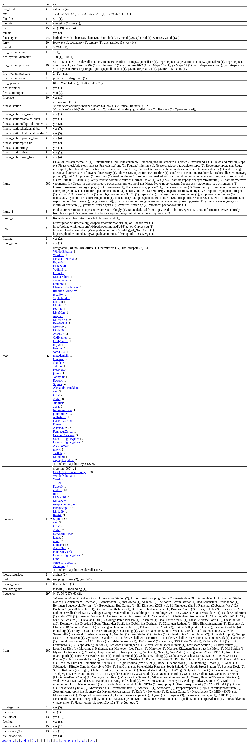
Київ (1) (141, 691)
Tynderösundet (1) (122, 673)
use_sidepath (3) (132, 248)
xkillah (57, 453)
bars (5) (80, 37)
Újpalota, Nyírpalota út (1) (120, 684)
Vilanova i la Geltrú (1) (135, 677)
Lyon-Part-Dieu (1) (65, 648)
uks (55, 391)
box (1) (111, 106)
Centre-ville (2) (161, 616)
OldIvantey (60, 337)
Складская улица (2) (125, 698)
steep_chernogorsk (65, 504)
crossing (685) (62, 468)
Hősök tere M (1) (149, 641)
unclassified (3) (114, 42)
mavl (56, 541)
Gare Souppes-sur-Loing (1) (119, 630)
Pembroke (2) (109, 659)
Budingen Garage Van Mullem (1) (112, 612)
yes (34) (70, 28)
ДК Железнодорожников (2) (221, 688)
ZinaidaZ (59, 566)
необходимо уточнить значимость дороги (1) (83, 197)
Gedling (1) (121, 634)
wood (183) (172, 37)
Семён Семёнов (63, 435)
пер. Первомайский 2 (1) (113, 61)
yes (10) (58, 97)
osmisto (58, 326)
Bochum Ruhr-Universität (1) (150, 609)
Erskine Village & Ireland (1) (193, 627)
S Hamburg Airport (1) (205, 663)
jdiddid (57, 490)
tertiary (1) (95, 42)
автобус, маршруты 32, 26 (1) (119, 194)
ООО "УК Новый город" (69, 472)
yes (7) (57, 128)
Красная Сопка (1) (178, 691)
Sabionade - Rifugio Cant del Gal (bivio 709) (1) (84, 666)
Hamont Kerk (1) (218, 637)
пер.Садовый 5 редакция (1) (178, 61)
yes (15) (58, 726)
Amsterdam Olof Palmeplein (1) (195, 598)
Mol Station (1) (235, 648)
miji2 (56, 344)
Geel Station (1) (140, 634)
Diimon (58, 283)
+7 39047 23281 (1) (93, 14)
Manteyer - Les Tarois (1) (130, 648)
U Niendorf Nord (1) (169, 673)
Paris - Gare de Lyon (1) (83, 659)
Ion (55, 493)
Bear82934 (60, 323)
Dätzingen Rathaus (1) (177, 623)
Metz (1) (217, 648)
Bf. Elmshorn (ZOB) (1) (152, 605)
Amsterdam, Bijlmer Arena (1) (120, 602)
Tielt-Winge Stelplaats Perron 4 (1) (190, 670)
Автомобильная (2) (123, 688)
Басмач (58, 380)
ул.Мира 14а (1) (159, 65)
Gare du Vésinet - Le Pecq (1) (93, 634)
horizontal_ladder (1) (120, 109)
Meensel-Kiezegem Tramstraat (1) (189, 648)
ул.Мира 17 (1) (182, 65)
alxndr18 (58, 362)
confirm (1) (177, 172)
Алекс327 (59, 428)
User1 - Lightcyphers (66, 438)
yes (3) (57, 152)
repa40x (58, 294)
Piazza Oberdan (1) (132, 659)
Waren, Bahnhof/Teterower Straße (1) (215, 677)
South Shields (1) (177, 666)
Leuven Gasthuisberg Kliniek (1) (164, 645)
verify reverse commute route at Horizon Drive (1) (123, 180)
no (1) (57, 712)
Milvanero (59, 501)
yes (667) (86, 579)
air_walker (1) (62, 102)
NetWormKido (62, 410)
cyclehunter (60, 280)
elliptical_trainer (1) (130, 106)
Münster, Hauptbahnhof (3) (102, 652)
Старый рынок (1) (189, 698)
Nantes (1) (149, 652)
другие (7, 740)
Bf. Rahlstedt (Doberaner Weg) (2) (216, 605)
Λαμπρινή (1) (166, 684)
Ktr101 (57, 301)
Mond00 (58, 456)
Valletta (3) (206, 673)
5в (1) (66, 61)
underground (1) (76, 78)
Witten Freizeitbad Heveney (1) (162, 680)
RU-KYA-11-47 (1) (65, 83)
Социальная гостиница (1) (158, 698)
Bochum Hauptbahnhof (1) (113, 609)
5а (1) (57, 61)
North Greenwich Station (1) (93, 655)
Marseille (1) (157, 648)
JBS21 (57, 483)
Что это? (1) (66, 194)
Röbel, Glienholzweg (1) (174, 663)
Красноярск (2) (202, 691)
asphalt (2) (60, 574)
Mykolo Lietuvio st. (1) (68, 652)
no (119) (58, 28)
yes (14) (130, 42)
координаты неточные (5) (218, 194)
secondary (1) (78, 42)
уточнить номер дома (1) (99, 205)
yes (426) (163, 180)
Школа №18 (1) (63, 584)
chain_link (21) (109, 37)
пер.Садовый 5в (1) (211, 61)
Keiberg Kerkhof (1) (216, 641)
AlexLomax (60, 446)
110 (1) (68, 57)
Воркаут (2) (166, 109)
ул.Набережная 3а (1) (207, 65)
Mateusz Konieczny (66, 287)
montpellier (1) (62, 684)
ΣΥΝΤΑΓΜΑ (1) (220, 684)
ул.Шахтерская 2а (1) (142, 68)
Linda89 (58, 330)
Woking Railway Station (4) (201, 680)
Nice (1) (163, 652)
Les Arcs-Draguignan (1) (126, 645)
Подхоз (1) (158, 695)
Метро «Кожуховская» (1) (96, 695)
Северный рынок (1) (96, 698)
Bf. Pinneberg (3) (181, 605)
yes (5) (57, 133)
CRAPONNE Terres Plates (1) (201, 612)
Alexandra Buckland (66, 387)
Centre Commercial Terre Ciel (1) (128, 616)
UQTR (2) (190, 673)
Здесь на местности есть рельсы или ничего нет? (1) (108, 183)
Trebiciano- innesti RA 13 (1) (90, 673)
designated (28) (63, 248)
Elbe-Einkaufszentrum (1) (209, 623)
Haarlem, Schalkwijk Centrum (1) (140, 637)
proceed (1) (87, 176)
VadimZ (58, 269)
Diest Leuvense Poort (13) (205, 620)
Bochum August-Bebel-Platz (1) (73, 609)
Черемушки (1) (85, 702)
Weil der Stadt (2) (64, 680)
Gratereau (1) (75, 637)
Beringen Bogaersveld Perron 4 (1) (75, 605)
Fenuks (57, 348)
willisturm (59, 417)
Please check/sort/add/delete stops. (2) (180, 165)
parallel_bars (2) (145, 109)
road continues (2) (124, 176)
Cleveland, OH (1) (93, 620)
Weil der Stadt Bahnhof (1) (94, 680)
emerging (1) (61, 23)
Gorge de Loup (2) (222, 634)
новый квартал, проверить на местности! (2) (145, 197)
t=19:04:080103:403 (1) (73, 180)
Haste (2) (103, 641)
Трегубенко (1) (213, 698)
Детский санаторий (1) (68, 691)
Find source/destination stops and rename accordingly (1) (89, 209)
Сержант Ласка (63, 258)
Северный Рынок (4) (67, 698)
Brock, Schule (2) (207, 609)
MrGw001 (59, 497)
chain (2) (92, 37)
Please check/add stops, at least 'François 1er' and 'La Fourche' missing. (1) (106, 165)
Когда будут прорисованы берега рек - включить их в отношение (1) (191, 183)
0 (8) (56, 593)
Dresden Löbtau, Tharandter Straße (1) (105, 623)
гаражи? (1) (148, 194)
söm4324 (59, 352)
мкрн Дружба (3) (108, 702)
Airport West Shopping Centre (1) (152, 598)
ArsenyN (59, 334)
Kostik (57, 515)
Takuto (57, 366)
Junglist (58, 403)
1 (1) (56, 52)
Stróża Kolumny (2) (66, 670)
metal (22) (127, 37)
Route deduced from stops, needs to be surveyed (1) (161, 209)
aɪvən (56, 399)
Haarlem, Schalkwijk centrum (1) (184, 637)
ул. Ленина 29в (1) (84, 65)
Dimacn (58, 424)
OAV (56, 395)
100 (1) (57, 57)
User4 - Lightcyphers (66, 442)
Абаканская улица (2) (72, 688)
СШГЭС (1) (226, 695)
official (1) (92, 248)
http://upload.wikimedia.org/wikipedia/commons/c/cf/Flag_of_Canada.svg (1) (103, 223)
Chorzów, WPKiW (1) (224, 616)
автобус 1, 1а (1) (87, 194)
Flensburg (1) (61, 630)
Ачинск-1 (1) (146, 688)
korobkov (59, 370)
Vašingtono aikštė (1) (105, 677)
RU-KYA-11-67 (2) (92, 83)
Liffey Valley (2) (226, 645)
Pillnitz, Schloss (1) (187, 659)
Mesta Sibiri (61, 276)
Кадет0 (58, 262)
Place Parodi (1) (212, 659)
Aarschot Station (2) (116, 598)
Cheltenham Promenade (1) (190, 616)
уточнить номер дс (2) (132, 205)
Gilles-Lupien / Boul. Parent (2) (188, 634)
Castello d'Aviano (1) (91, 616)
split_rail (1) (144, 37)
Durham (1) (153, 623)
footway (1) (60, 42)
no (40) (79, 248)
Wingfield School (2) (126, 680)
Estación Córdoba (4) (227, 627)
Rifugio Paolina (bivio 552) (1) (136, 663)
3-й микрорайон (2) (66, 598)
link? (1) (73, 176)
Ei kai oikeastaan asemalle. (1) (72, 162)
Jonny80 (58, 377)
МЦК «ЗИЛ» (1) (225, 691)
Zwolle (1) (228, 680)
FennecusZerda (63, 431)
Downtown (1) (69, 623)
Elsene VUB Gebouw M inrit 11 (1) (76, 627)
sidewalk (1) (87, 61)
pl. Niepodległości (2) (88, 684)
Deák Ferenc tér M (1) (173, 620)
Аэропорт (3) (165, 688)
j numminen (60, 413)
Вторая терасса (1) (188, 688)
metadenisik (60, 355)
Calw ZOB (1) (67, 616)
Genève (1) (159, 634)
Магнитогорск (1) (65, 695)
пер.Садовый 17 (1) (144, 61)
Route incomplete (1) (219, 165)
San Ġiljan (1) (126, 666)
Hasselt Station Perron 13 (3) (76, 641)
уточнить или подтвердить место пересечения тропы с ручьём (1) (159, 201)
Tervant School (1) (126, 670)
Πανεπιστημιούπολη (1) (192, 684)
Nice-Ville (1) (179, 652)
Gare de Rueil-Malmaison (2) (202, 630)
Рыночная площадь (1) (201, 695)
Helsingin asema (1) (123, 641)
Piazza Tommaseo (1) (159, 659)
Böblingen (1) (145, 612)
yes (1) (75, 23)
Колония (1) (156, 691)
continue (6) (194, 172)
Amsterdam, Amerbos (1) (83, 602)
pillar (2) (58, 78)
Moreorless (60, 319)
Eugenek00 (60, 266)
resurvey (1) (104, 176)
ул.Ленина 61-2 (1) (135, 65)
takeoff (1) (60, 589)
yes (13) (58, 717)
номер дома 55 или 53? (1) (194, 197)
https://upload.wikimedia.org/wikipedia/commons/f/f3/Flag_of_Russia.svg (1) (103, 233)
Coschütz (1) (149, 620)
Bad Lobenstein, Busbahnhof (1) (217, 602)
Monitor (58, 305)
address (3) (125, 172)
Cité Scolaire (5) (69, 620)
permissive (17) (110, 248)
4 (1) (64, 73)
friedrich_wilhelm (64, 291)
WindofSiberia (62, 251)
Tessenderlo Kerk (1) (152, 670)
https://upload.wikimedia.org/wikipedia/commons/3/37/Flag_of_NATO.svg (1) (103, 230)
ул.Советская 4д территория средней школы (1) (94, 68)
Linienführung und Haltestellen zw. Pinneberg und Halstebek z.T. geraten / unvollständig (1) (153, 162)
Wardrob (58, 255)
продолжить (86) (102, 201)
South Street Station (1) (205, 666)
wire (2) (158, 37)
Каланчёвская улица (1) (118, 691)
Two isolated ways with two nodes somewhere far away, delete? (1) (181, 169)
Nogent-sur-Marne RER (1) (206, 652)
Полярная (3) (175, 695)
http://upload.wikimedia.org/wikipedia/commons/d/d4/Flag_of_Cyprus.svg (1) (103, 226)
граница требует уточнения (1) (178, 194)
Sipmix (57, 384)
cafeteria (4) (61, 9)
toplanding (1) (77, 589)
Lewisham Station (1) (201, 645)
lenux (56, 537)
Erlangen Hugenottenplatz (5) (119, 627)
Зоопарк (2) (93, 691)
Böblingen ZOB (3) (167, 612)
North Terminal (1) (125, 655)
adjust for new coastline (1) (151, 172)
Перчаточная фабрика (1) (132, 695)
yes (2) (57, 33)
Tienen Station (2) (225, 670)
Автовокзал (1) (99, 688)
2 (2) (56, 73)
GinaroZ (58, 359)
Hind (56, 559)
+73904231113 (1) (119, 14)
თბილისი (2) (130, 702)
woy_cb (58, 316)
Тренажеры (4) (185, 109)
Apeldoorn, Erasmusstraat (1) (176, 602)
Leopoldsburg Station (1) (92, 645)
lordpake (58, 273)
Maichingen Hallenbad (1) (96, 648)
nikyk (56, 449)
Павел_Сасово (63, 420)
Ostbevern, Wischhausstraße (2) (189, 655)
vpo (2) (57, 92)
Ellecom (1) (235, 623)
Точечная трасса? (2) (178, 187)
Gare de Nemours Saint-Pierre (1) (160, 630)
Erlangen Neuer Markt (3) (156, 627)
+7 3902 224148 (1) (66, 14)
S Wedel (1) (229, 663)
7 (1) (74, 61)
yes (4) (57, 138)
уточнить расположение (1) (167, 205)
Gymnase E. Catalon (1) (101, 637)
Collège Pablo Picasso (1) (122, 620)
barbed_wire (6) (63, 37)
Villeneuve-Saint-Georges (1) (170, 677)
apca (56, 406)
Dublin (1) (138, 623)
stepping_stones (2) (65, 579)
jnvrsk (57, 373)
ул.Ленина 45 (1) (109, 65)
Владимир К (61, 508)
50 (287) (66, 593)
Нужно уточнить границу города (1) (77, 187)
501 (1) (57, 18)
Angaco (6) (149, 602)
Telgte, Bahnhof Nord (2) (96, 670)
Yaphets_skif (61, 298)
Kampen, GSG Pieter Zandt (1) (181, 641)
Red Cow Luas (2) (70, 663)
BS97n (57, 309)
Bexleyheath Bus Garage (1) (117, 605)
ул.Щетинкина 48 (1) (172, 68)
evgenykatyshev (63, 460)
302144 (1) (60, 47)
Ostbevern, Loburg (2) (153, 655)
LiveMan (59, 312)
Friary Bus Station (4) (86, 630)
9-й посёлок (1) (91, 598)
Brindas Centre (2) (183, 609)
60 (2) (77, 593)
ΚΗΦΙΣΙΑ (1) (147, 684)
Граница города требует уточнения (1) (196, 180)
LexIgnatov (60, 341)
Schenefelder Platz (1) (151, 666)
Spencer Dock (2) (233, 666)
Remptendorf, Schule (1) (99, 663)
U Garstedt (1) (145, 673)
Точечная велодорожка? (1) (144, 187)
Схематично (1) (113, 187)
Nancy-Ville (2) (131, 652)
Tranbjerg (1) (61, 673)
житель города (63, 562)
